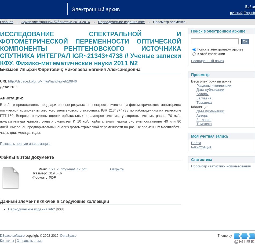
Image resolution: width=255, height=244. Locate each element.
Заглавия (204, 98)
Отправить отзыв (29, 241)
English (249, 13)
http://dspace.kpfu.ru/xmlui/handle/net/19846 (42, 81)
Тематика (204, 103)
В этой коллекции (208, 54)
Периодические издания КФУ (121, 22)
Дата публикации (210, 90)
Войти (250, 7)
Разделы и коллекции (213, 86)
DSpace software (12, 236)
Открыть (117, 169)
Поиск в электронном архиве (217, 49)
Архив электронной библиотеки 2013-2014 (55, 22)
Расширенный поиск (207, 61)
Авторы (202, 94)
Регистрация (201, 147)
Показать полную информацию (25, 144)
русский (236, 13)
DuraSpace (68, 236)
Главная (6, 22)
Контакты (7, 241)
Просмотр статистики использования (221, 166)
